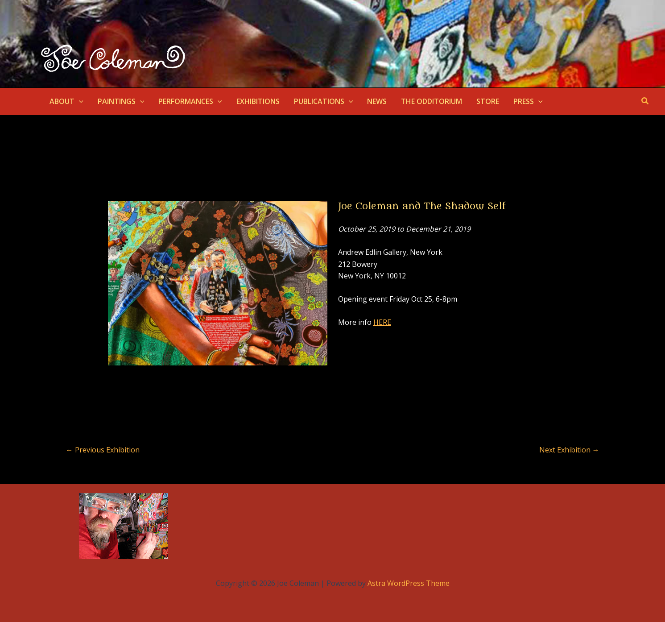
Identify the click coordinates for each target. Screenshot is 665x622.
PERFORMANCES (190, 101)
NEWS (377, 101)
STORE (487, 101)
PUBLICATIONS (323, 101)
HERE (382, 322)
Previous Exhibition (103, 449)
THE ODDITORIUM (431, 101)
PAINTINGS (121, 101)
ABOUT (66, 101)
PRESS (528, 101)
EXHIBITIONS (258, 101)
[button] (645, 101)
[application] (78, 101)
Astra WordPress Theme (409, 583)
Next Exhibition (569, 449)
